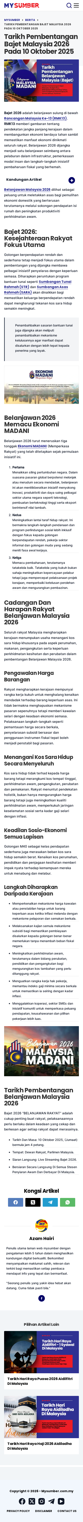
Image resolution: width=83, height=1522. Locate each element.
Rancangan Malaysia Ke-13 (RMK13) (35, 118)
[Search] (69, 5)
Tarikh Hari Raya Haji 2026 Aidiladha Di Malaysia (39, 1446)
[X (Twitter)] (33, 1202)
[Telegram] (50, 1202)
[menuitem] (18, 1511)
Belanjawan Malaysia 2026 (27, 189)
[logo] (21, 5)
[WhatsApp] (67, 1202)
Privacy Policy (18, 1511)
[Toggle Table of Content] (70, 180)
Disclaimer (43, 1511)
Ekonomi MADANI (32, 446)
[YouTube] (61, 1501)
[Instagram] (41, 1501)
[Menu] (76, 5)
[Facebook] (15, 1202)
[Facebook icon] (41, 1298)
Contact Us (66, 1511)
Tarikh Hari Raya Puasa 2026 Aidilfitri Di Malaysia (40, 1381)
